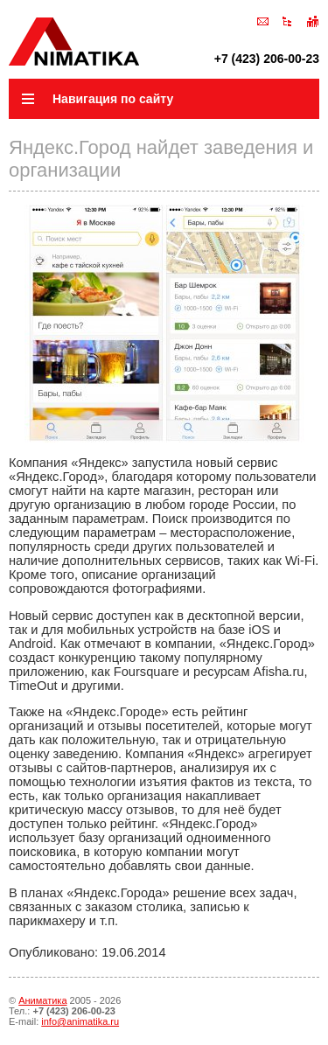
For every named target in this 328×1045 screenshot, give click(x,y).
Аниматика (42, 1000)
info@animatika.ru (80, 1021)
